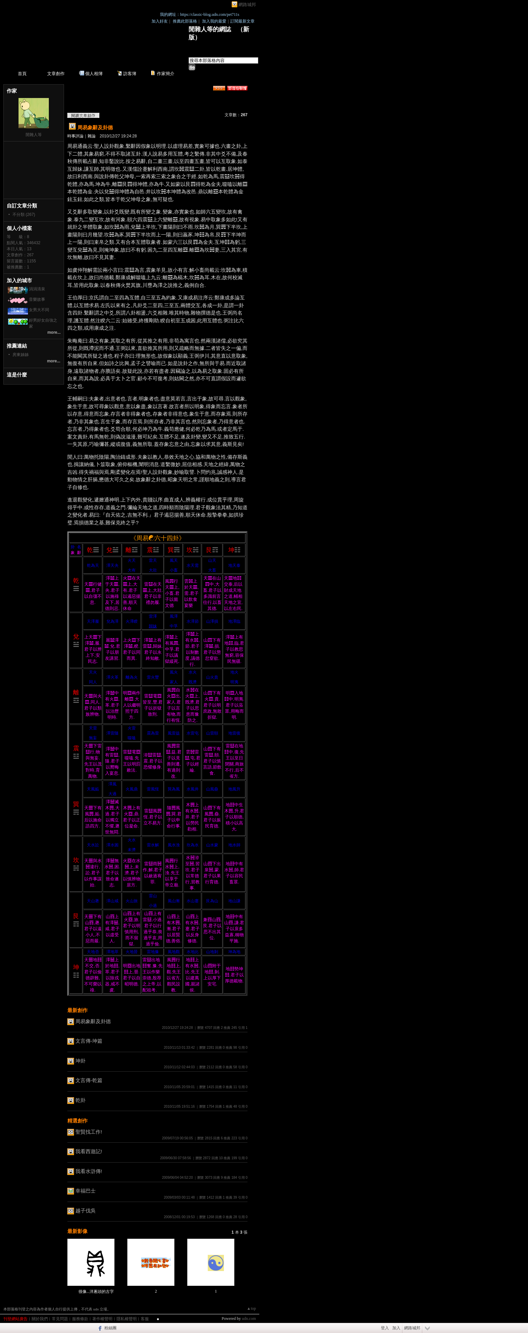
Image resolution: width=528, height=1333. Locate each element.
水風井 (193, 789)
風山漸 (174, 901)
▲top (251, 1308)
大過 (112, 793)
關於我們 (40, 1318)
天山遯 (93, 901)
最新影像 (77, 1231)
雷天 (153, 560)
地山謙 (234, 901)
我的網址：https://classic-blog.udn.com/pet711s (199, 14)
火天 (132, 560)
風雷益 (174, 733)
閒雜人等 (34, 134)
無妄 (93, 738)
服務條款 (80, 1318)
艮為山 (212, 901)
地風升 (234, 789)
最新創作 (77, 1010)
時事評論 (75, 136)
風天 (174, 560)
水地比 (193, 951)
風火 (174, 672)
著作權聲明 (102, 1318)
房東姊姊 (20, 354)
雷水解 (153, 845)
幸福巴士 (85, 1191)
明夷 (234, 682)
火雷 (132, 728)
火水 (132, 840)
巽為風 (174, 789)
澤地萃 (112, 951)
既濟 (193, 682)
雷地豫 (153, 951)
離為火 (132, 677)
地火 (234, 672)
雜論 (92, 136)
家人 (174, 682)
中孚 (174, 626)
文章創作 (56, 73)
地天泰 (234, 565)
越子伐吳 (85, 1210)
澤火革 (112, 677)
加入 (396, 1328)
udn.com (249, 1318)
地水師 (234, 845)
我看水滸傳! (88, 1171)
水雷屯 (193, 733)
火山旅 (132, 901)
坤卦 (80, 1061)
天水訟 (93, 845)
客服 (145, 1318)
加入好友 (160, 21)
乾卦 (80, 1100)
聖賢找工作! (88, 1132)
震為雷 (153, 733)
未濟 (132, 849)
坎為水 (193, 845)
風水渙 (174, 845)
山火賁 (212, 677)
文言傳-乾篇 (88, 1080)
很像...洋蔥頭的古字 (96, 1291)
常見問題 (60, 1318)
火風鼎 (132, 789)
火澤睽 (132, 621)
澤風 (112, 784)
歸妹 (153, 626)
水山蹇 (193, 901)
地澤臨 (234, 621)
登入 (385, 1328)
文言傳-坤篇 (88, 1041)
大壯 (153, 570)
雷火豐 (153, 677)
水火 (193, 672)
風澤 (174, 616)
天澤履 (93, 621)
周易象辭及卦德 (95, 127)
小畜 (174, 570)
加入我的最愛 (214, 21)
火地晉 (132, 951)
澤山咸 (112, 901)
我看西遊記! (88, 1151)
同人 (93, 682)
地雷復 (234, 733)
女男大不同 (39, 309)
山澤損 (212, 621)
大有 (132, 570)
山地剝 (212, 951)
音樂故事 (37, 299)
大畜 (212, 570)
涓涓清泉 (37, 289)
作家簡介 (165, 73)
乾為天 (93, 565)
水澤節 (193, 621)
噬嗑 (132, 738)
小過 (153, 905)
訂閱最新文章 (242, 21)
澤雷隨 (112, 733)
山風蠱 (212, 789)
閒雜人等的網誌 (210, 29)
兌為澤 (112, 621)
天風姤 (93, 789)
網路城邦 (247, 4)
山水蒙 (212, 845)
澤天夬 (112, 565)
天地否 (93, 951)
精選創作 (77, 1121)
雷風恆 (153, 789)
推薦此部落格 (185, 21)
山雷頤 (212, 733)
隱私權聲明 (127, 1318)
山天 (212, 560)
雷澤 (153, 616)
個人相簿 (94, 73)
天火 (93, 672)
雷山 (153, 895)
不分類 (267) (23, 214)
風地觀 (174, 951)
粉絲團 (110, 1328)
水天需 (193, 565)
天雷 (93, 728)
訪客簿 (129, 73)
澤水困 (112, 845)
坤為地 (234, 951)
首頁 (22, 73)
